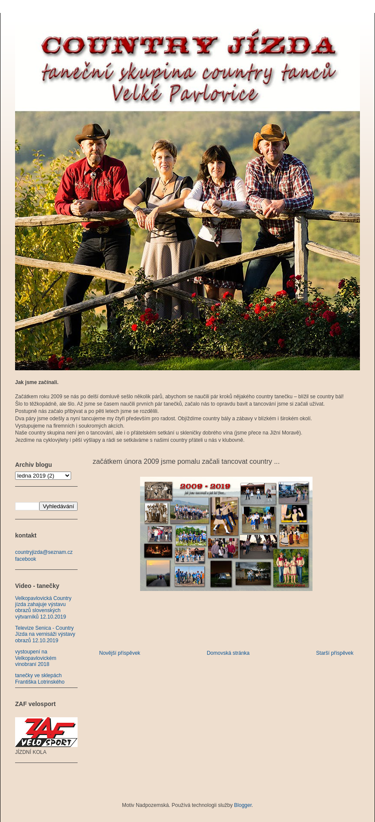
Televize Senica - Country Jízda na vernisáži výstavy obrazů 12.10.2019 (45, 634)
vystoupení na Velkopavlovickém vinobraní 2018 (35, 658)
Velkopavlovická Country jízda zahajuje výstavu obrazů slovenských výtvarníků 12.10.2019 (43, 607)
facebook (25, 559)
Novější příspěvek (119, 653)
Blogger (243, 805)
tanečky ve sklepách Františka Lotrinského (40, 678)
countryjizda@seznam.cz (44, 552)
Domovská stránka (228, 653)
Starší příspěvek (334, 653)
